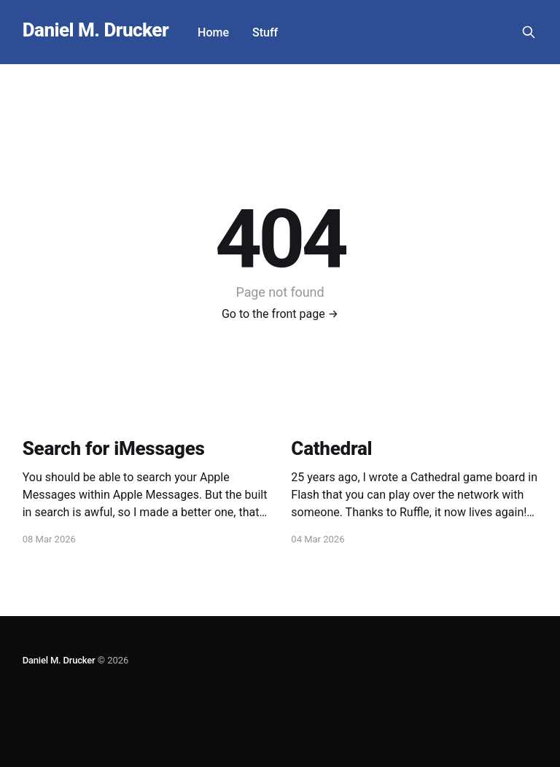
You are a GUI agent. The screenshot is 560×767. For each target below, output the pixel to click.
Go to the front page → (280, 314)
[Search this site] (528, 32)
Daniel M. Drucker (95, 30)
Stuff (265, 32)
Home (213, 32)
